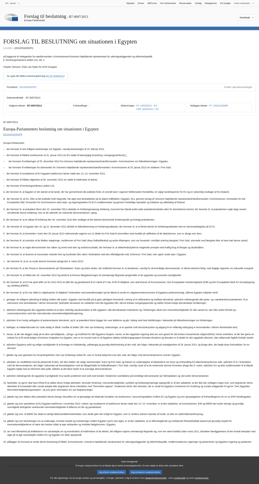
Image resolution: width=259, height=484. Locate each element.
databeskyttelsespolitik (155, 480)
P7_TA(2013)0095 (218, 105)
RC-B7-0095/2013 (55, 76)
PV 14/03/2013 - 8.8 (146, 105)
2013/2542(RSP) (28, 87)
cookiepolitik (179, 480)
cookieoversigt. (202, 480)
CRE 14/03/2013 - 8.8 (147, 109)
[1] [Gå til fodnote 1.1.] (125, 155)
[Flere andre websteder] (244, 3)
